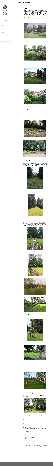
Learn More (40, 463)
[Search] (47, 2)
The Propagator (26, 416)
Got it (44, 463)
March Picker (26, 435)
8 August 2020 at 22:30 (30, 443)
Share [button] (16, 7)
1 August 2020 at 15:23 (28, 427)
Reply (26, 434)
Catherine (26, 443)
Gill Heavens (26, 431)
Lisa (25, 427)
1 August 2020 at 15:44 (30, 431)
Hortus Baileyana (24, 2)
